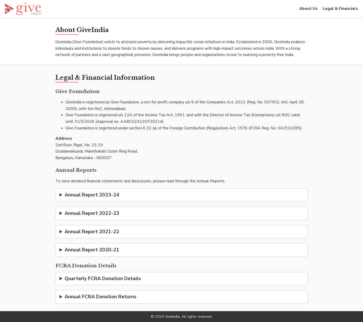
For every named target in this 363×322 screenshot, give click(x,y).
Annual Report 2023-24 (92, 195)
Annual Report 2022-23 (92, 213)
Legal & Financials (340, 8)
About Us (308, 8)
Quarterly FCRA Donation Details (103, 278)
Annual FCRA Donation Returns (100, 297)
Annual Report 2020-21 (92, 250)
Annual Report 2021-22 (92, 231)
